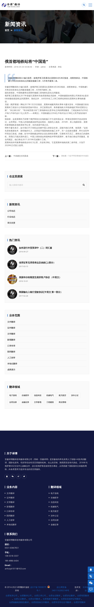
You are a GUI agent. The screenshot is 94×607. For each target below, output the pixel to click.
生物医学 (25, 395)
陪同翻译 (11, 351)
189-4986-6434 (11, 560)
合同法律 (13, 402)
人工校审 (11, 357)
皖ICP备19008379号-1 (38, 589)
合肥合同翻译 (34, 598)
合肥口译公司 (40, 595)
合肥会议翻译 (54, 595)
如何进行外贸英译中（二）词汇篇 (35, 247)
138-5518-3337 (11, 555)
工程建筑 (50, 402)
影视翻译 (11, 339)
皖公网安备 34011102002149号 (58, 589)
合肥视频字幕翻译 (50, 598)
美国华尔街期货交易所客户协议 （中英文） (40, 277)
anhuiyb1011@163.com (15, 568)
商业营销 (62, 402)
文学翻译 (11, 333)
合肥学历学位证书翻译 (61, 602)
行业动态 (11, 216)
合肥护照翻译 (79, 602)
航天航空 (62, 395)
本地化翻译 (12, 363)
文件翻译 (11, 321)
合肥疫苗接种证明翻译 (71, 598)
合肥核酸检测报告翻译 (19, 602)
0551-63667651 (12, 547)
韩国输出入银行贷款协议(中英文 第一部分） (41, 292)
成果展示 (11, 369)
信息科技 (37, 395)
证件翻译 (11, 327)
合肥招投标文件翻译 (40, 602)
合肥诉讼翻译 (69, 595)
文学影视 (37, 402)
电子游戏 (13, 395)
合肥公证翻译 (20, 598)
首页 (7, 30)
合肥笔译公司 (11, 595)
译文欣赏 (11, 222)
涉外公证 (74, 395)
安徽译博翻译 (11, 87)
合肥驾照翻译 (83, 595)
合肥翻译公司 (26, 595)
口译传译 (11, 345)
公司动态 (11, 211)
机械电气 (50, 395)
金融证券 (25, 402)
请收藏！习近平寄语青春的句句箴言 (75, 156)
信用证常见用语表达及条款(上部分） (37, 262)
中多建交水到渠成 (20, 156)
